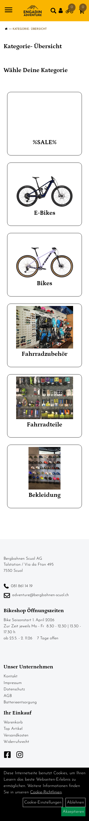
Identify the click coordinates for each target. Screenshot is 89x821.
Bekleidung (44, 495)
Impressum (13, 683)
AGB (8, 696)
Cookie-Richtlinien (46, 792)
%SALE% (44, 142)
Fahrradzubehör (44, 354)
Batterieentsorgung (20, 702)
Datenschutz (14, 689)
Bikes (44, 283)
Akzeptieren (73, 811)
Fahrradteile (44, 424)
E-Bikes (44, 213)
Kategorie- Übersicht (30, 29)
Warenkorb (13, 722)
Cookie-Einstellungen (42, 802)
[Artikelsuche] (53, 12)
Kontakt (11, 676)
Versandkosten (16, 735)
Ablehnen (75, 802)
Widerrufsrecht (16, 742)
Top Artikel (13, 729)
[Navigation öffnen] (8, 11)
